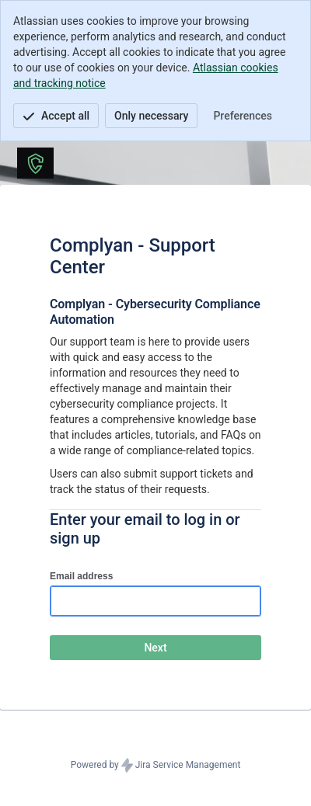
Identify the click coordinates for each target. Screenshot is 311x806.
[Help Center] (35, 163)
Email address (81, 576)
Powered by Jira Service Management (156, 765)
